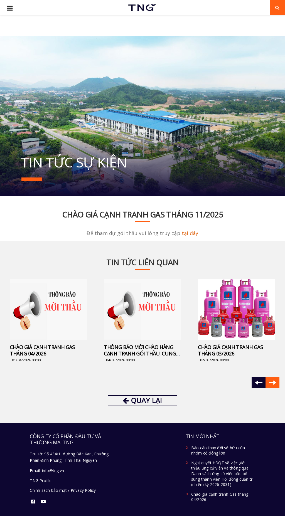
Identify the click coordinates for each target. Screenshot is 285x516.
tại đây (190, 233)
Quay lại (142, 400)
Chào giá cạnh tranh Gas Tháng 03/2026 (230, 350)
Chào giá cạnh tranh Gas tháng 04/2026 (42, 350)
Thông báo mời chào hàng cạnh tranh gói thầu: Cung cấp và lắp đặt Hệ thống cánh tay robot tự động (140, 357)
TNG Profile (40, 480)
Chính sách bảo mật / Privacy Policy (63, 490)
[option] (48, 321)
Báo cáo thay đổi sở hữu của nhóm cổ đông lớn (218, 450)
